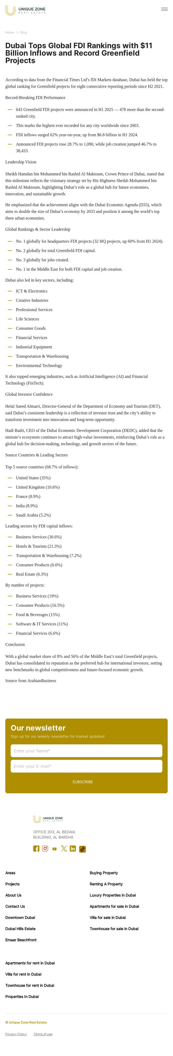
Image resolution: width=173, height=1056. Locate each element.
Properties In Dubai (22, 996)
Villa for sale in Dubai (108, 917)
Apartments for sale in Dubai (114, 906)
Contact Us (15, 906)
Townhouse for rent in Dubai (29, 985)
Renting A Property (106, 884)
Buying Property (104, 873)
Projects (12, 884)
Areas (10, 873)
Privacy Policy (16, 1034)
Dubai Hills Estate (20, 928)
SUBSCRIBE (82, 781)
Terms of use (43, 1034)
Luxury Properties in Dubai (113, 895)
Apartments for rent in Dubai (30, 963)
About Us (13, 895)
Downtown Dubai (20, 917)
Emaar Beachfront (20, 940)
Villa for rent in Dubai (23, 974)
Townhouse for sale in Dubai (114, 928)
